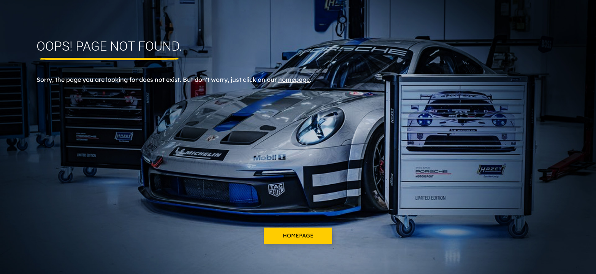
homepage (294, 79)
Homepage (298, 235)
